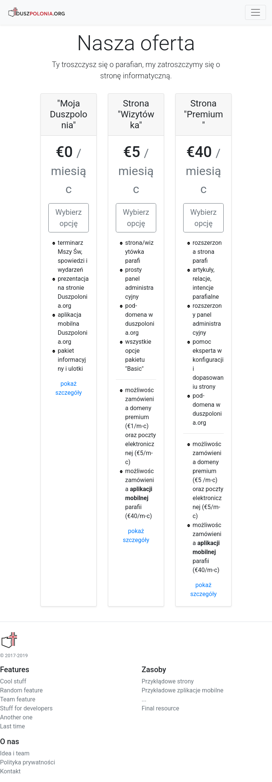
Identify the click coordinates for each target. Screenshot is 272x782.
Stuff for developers (26, 708)
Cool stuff (13, 681)
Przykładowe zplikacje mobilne (182, 690)
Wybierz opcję (68, 218)
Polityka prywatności (27, 762)
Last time (12, 726)
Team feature (17, 699)
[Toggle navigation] (255, 12)
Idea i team (15, 753)
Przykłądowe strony (168, 681)
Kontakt (10, 771)
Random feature (21, 690)
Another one (16, 717)
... (144, 699)
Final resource (160, 708)
